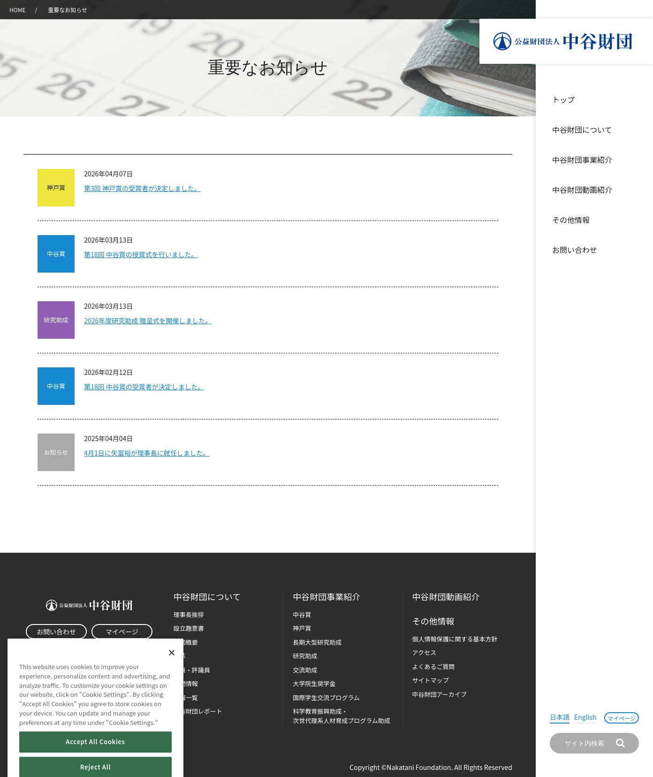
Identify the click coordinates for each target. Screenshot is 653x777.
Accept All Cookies (95, 757)
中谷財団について (582, 129)
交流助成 (305, 669)
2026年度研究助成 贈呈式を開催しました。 (148, 320)
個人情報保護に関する (455, 638)
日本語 (559, 717)
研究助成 (305, 655)
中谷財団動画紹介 (582, 189)
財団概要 (186, 642)
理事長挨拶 (189, 614)
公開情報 (186, 683)
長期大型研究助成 (317, 642)
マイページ (621, 718)
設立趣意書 (189, 628)
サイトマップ (430, 680)
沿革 (639, 189)
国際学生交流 (326, 697)
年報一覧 (186, 697)
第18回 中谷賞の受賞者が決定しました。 (144, 386)
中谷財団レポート (198, 711)
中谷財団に (207, 596)
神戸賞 (302, 628)
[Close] (171, 668)
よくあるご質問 (433, 666)
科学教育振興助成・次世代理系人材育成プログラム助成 (341, 716)
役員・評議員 (192, 669)
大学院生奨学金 (314, 683)
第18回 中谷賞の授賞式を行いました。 (141, 254)
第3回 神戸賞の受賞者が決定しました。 (142, 188)
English (585, 717)
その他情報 (571, 219)
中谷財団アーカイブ (439, 694)
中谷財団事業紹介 (582, 159)
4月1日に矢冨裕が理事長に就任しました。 (147, 452)
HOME (17, 10)
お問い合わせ (574, 249)
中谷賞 (302, 614)
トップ (563, 99)
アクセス (424, 652)
